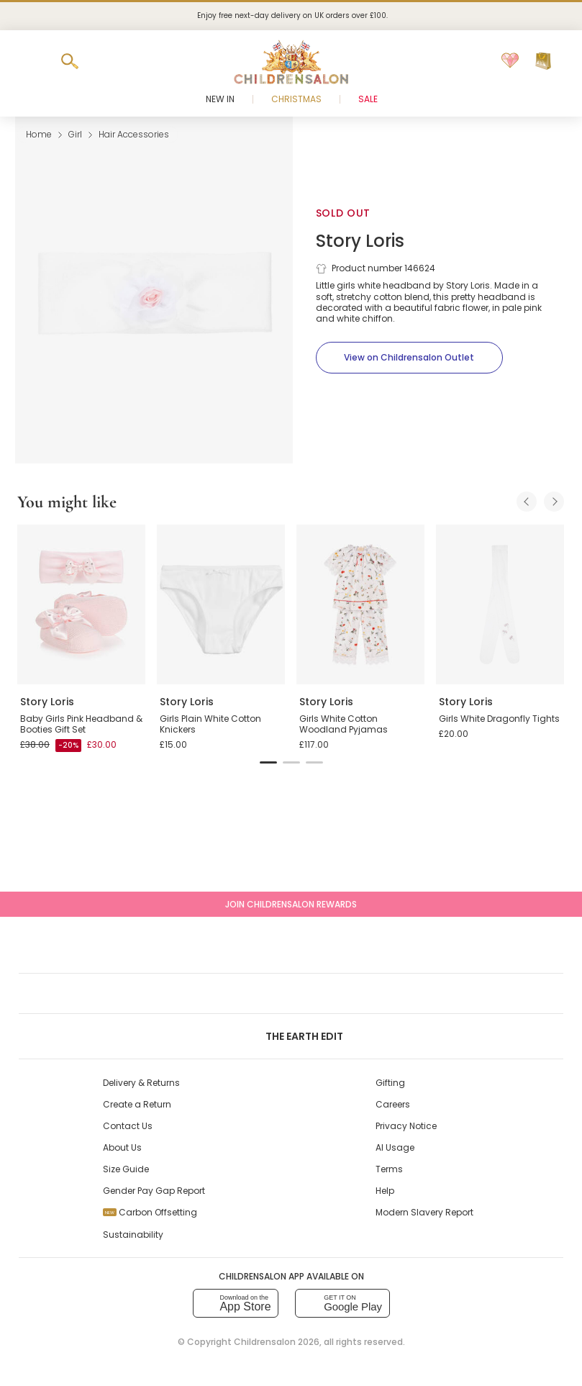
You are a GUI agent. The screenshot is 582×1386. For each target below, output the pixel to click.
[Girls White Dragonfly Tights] (500, 605)
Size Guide (126, 1169)
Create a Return (137, 1104)
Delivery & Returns (141, 1083)
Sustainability (133, 1234)
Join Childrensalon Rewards (291, 904)
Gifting (390, 1083)
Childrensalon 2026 (276, 1342)
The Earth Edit (290, 1036)
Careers (393, 1104)
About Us (122, 1147)
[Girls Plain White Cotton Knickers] (221, 605)
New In (220, 99)
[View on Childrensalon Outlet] (409, 357)
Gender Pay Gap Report (154, 1191)
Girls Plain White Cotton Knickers (210, 724)
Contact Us (128, 1126)
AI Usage (395, 1147)
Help (385, 1191)
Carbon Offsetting (150, 1212)
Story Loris (360, 241)
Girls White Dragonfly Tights (499, 718)
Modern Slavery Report (424, 1212)
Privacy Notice (406, 1126)
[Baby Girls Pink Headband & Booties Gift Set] (81, 605)
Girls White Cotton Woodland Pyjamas (343, 724)
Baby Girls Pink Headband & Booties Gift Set (81, 724)
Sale (368, 99)
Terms (389, 1169)
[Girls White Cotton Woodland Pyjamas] (360, 605)
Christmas (296, 99)
